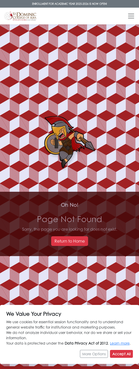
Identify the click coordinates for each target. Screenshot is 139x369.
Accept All (121, 354)
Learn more (120, 343)
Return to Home (69, 241)
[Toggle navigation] (131, 16)
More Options (94, 354)
